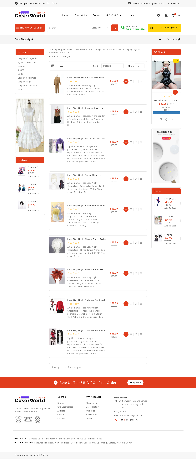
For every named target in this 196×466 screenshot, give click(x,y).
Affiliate (61, 410)
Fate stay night (173, 39)
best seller (76, 450)
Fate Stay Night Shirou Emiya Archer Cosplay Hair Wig (96, 239)
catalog (113, 450)
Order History (92, 407)
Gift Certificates (115, 15)
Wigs (20, 89)
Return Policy (48, 446)
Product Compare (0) (59, 56)
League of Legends (27, 58)
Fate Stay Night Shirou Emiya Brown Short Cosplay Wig (97, 269)
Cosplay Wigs (24, 81)
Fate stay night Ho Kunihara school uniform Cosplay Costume (101, 77)
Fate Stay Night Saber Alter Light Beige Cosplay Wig (95, 175)
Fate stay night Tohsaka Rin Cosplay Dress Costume (95, 300)
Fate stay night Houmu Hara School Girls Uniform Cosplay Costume (104, 108)
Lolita (20, 74)
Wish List (90, 410)
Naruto (21, 66)
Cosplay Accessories (28, 85)
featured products (43, 450)
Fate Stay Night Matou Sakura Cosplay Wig (90, 138)
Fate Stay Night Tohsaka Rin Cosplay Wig (89, 330)
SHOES (21, 70)
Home (65, 15)
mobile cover (125, 450)
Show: (131, 66)
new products (62, 450)
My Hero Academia (27, 62)
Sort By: (96, 66)
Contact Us (81, 15)
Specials (61, 414)
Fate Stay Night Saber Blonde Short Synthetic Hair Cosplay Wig (101, 205)
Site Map (61, 418)
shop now (135, 382)
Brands (60, 403)
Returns (90, 418)
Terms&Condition (66, 446)
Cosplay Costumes (27, 77)
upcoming (102, 450)
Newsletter (91, 414)
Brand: (96, 15)
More (133, 15)
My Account (92, 403)
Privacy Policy (95, 446)
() (122, 420)
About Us (81, 446)
